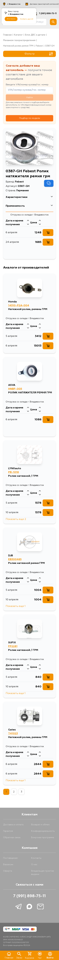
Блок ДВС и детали (35, 35)
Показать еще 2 (16, 519)
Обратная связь (12, 837)
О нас (34, 864)
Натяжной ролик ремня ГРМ (18, 46)
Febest (39, 46)
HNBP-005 (15, 389)
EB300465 (15, 559)
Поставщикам (10, 858)
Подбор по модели (29, 118)
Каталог (18, 35)
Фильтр (39, 54)
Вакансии (8, 864)
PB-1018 (13, 472)
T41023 (13, 733)
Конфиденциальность (43, 831)
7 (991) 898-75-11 (29, 896)
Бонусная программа (42, 837)
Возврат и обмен (40, 825)
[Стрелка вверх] (28, 221)
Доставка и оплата (13, 825)
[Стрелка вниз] (28, 224)
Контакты (36, 858)
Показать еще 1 (15, 606)
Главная (7, 35)
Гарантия (8, 831)
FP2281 (12, 646)
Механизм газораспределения (19, 40)
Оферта (7, 871)
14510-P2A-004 (18, 305)
